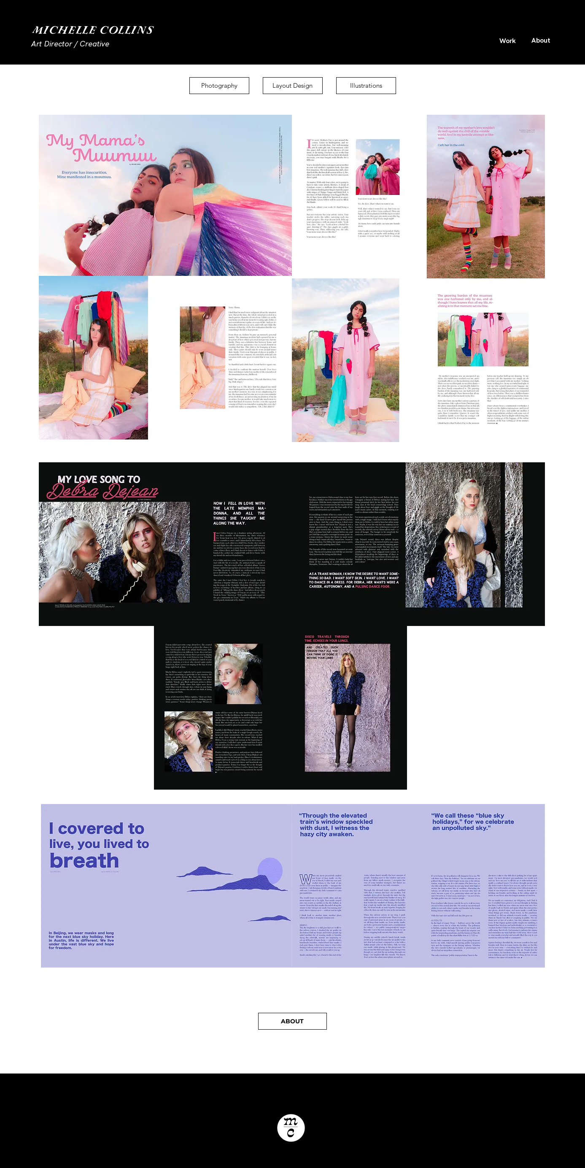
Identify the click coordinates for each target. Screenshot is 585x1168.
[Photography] (219, 85)
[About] (541, 40)
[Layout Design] (293, 85)
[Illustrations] (366, 85)
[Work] (508, 40)
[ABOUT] (292, 1021)
